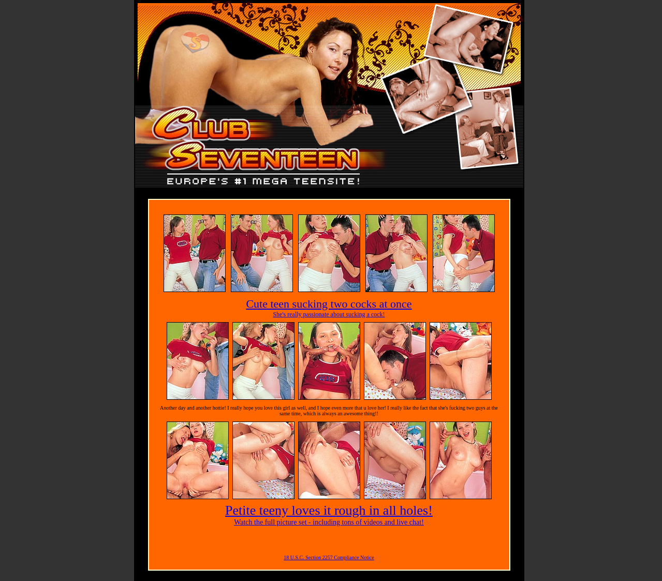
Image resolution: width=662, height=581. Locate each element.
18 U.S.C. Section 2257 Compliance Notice (329, 557)
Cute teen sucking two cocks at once (328, 303)
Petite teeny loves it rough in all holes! (329, 510)
